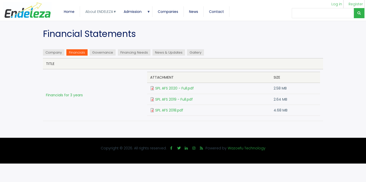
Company (53, 52)
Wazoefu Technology (247, 148)
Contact (216, 11)
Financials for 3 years (64, 95)
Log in (336, 4)
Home (69, 11)
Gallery (195, 52)
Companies (168, 11)
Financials (78, 53)
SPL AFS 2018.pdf (169, 110)
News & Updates (168, 52)
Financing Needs (134, 52)
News (193, 11)
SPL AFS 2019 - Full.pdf (174, 99)
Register (356, 4)
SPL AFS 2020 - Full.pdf (174, 88)
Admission (134, 13)
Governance (102, 52)
